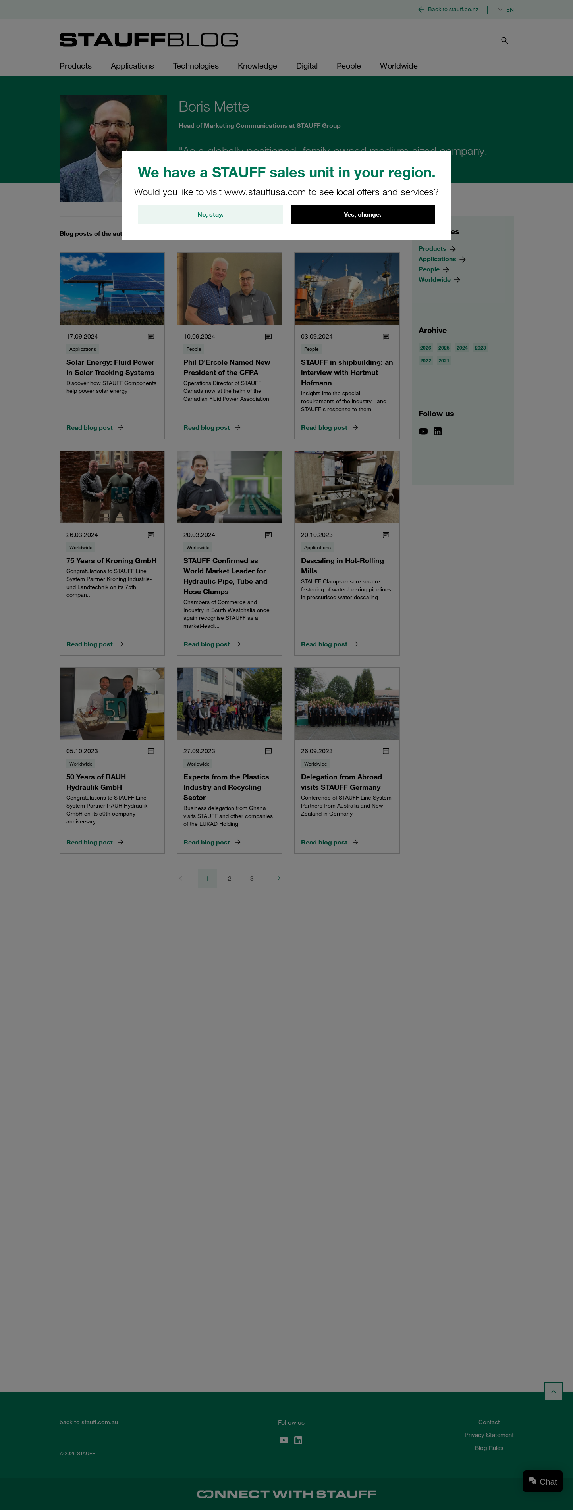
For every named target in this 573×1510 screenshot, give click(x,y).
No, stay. (210, 214)
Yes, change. (362, 214)
